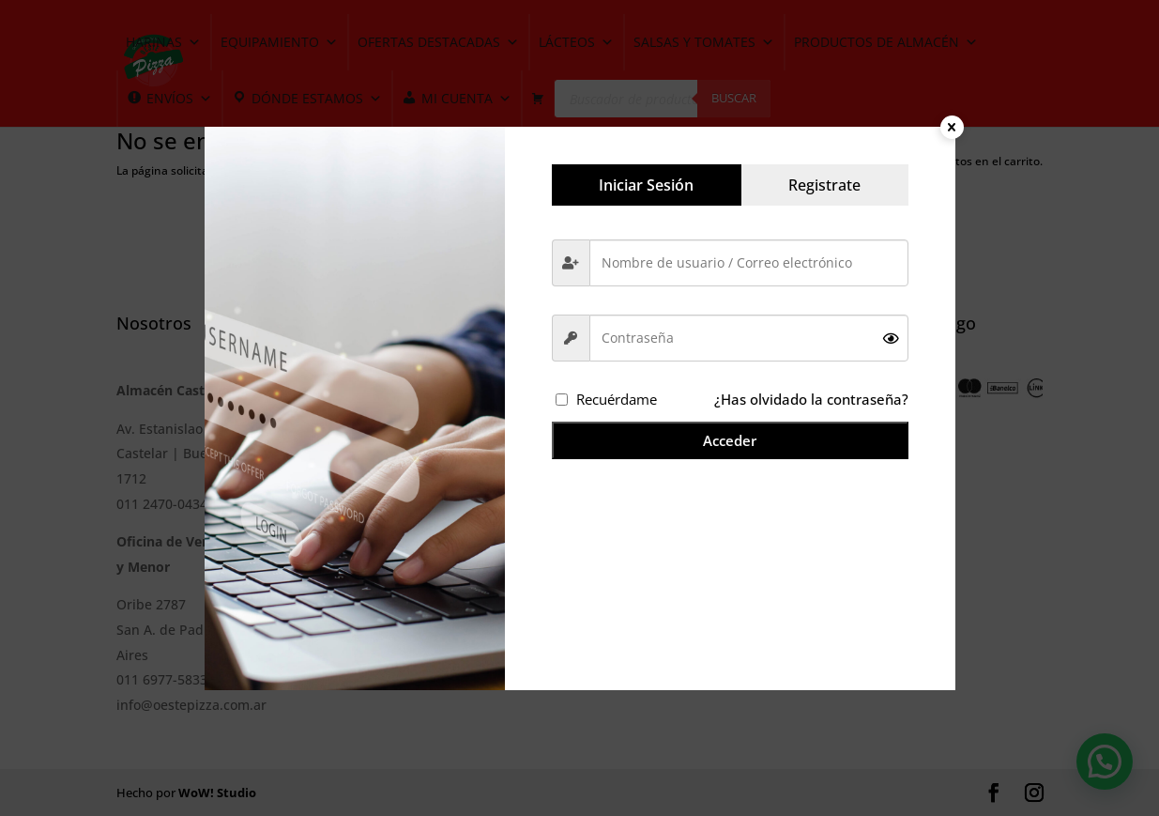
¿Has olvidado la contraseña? (811, 399)
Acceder (729, 440)
